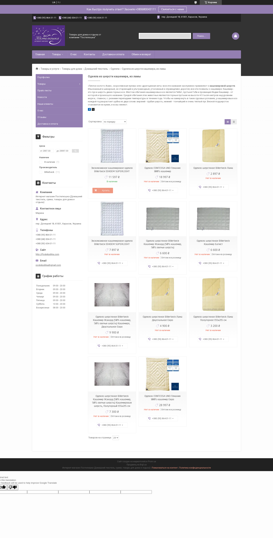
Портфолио (43, 77)
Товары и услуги (50, 68)
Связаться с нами (172, 9)
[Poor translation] (12, 487)
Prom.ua (152, 461)
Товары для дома (72, 68)
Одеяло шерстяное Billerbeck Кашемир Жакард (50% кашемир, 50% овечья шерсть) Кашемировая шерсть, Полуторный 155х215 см (112, 401)
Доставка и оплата (113, 54)
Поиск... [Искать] (201, 36)
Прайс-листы (44, 90)
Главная (40, 54)
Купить (106, 190)
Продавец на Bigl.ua (137, 464)
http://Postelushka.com (47, 254)
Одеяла (115, 68)
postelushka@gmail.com (48, 265)
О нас (73, 54)
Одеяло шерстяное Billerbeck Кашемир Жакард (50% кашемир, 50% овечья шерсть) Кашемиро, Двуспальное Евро (112, 321)
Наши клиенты (45, 104)
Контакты (89, 54)
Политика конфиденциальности (195, 468)
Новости (42, 97)
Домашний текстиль (96, 68)
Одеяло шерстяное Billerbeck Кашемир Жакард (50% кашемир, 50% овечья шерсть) (163, 244)
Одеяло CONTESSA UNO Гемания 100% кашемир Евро (163, 398)
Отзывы (41, 117)
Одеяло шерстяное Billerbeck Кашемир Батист (213, 242)
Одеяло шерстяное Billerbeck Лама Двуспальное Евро (162, 318)
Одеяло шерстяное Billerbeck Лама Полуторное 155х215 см (213, 318)
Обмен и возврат (141, 54)
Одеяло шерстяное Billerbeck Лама (213, 168)
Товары (56, 54)
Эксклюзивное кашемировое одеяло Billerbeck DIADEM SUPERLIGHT (112, 170)
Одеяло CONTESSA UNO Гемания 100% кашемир (163, 170)
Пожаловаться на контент (165, 468)
